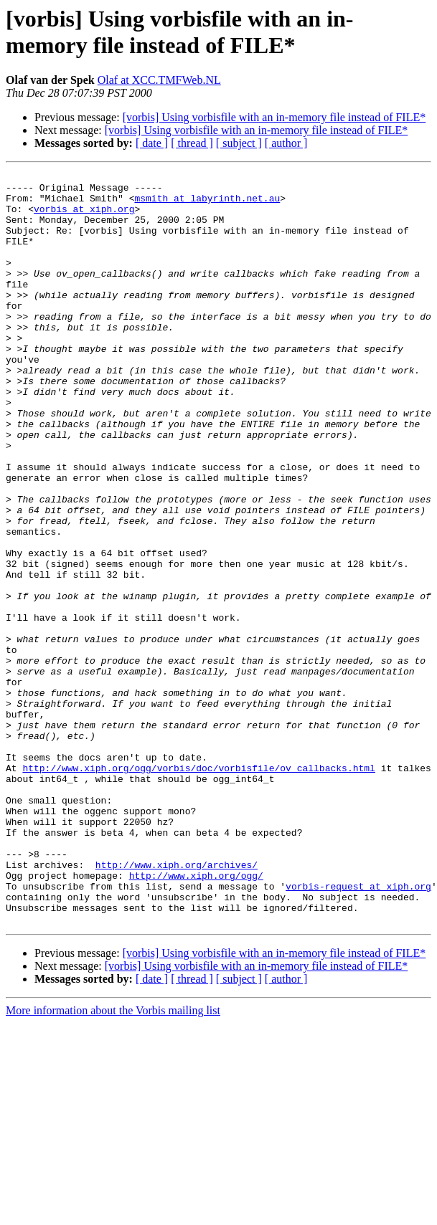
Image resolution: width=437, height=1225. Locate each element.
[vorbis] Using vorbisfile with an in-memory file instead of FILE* (274, 117)
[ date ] (152, 143)
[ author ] (286, 143)
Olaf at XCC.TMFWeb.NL (159, 80)
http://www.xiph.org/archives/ (176, 1004)
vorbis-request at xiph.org (358, 1030)
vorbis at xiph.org (84, 217)
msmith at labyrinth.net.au (207, 204)
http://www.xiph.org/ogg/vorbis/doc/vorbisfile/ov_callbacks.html (198, 888)
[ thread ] (192, 143)
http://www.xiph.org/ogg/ (196, 1017)
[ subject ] (239, 143)
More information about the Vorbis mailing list (113, 1161)
